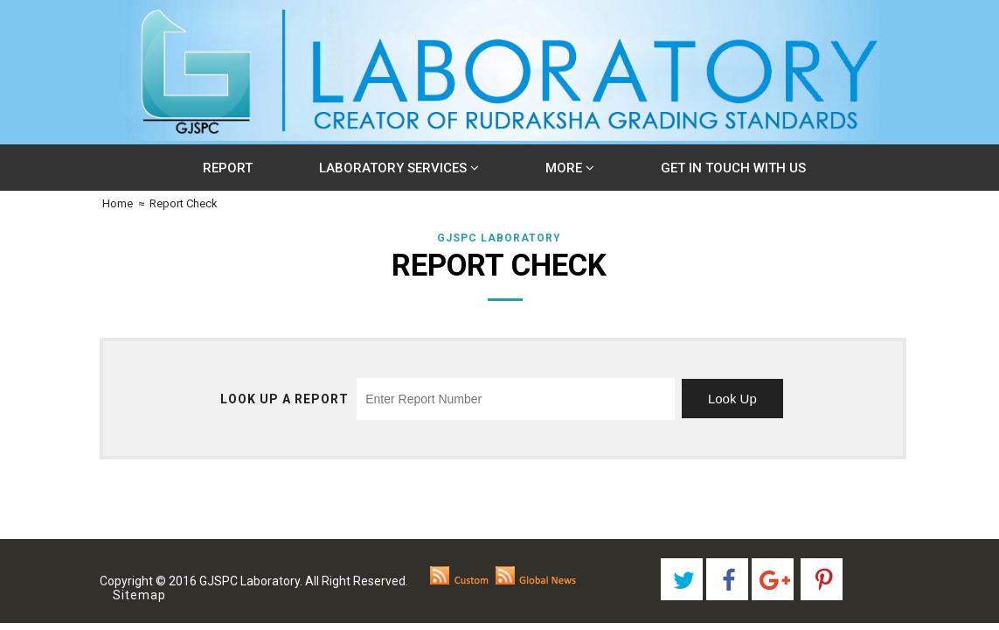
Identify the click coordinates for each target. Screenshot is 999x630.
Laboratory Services (399, 168)
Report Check (183, 203)
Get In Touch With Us (733, 168)
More (569, 168)
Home (116, 203)
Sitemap (139, 595)
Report (228, 168)
